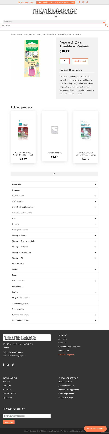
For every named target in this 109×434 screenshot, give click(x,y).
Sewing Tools (41, 34)
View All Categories (66, 354)
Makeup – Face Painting (55, 252)
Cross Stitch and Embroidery (55, 207)
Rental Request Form (66, 393)
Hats (55, 218)
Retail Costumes (55, 281)
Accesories (62, 339)
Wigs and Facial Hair (55, 320)
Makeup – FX (55, 258)
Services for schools (66, 385)
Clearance (16, 190)
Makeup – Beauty (55, 235)
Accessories (55, 184)
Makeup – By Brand (55, 247)
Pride (14, 275)
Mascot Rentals (18, 263)
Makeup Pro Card (65, 381)
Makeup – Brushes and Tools (55, 241)
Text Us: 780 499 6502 (95, 428)
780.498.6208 (26, 2)
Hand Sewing (51, 34)
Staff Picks (7, 385)
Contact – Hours (9, 393)
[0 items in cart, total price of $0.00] (54, 174)
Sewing (19, 34)
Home (13, 34)
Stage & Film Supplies (20, 297)
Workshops (7, 389)
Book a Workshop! (65, 397)
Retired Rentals (18, 286)
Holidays (55, 224)
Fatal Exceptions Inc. (77, 431)
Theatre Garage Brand (20, 303)
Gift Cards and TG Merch (22, 212)
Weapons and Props (55, 315)
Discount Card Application (68, 389)
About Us (6, 381)
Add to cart (80, 61)
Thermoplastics (18, 309)
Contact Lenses (55, 196)
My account (7, 397)
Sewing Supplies (29, 34)
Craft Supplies (55, 201)
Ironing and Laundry (20, 229)
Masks (55, 269)
